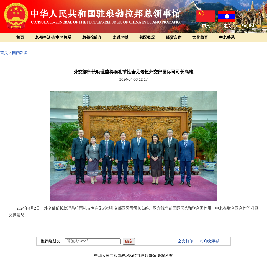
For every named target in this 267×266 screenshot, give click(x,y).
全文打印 (185, 241)
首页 (20, 37)
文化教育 (200, 37)
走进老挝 (120, 37)
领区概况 (147, 37)
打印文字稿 (210, 241)
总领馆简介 (92, 37)
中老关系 (227, 37)
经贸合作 (173, 37)
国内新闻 (20, 53)
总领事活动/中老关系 (53, 37)
